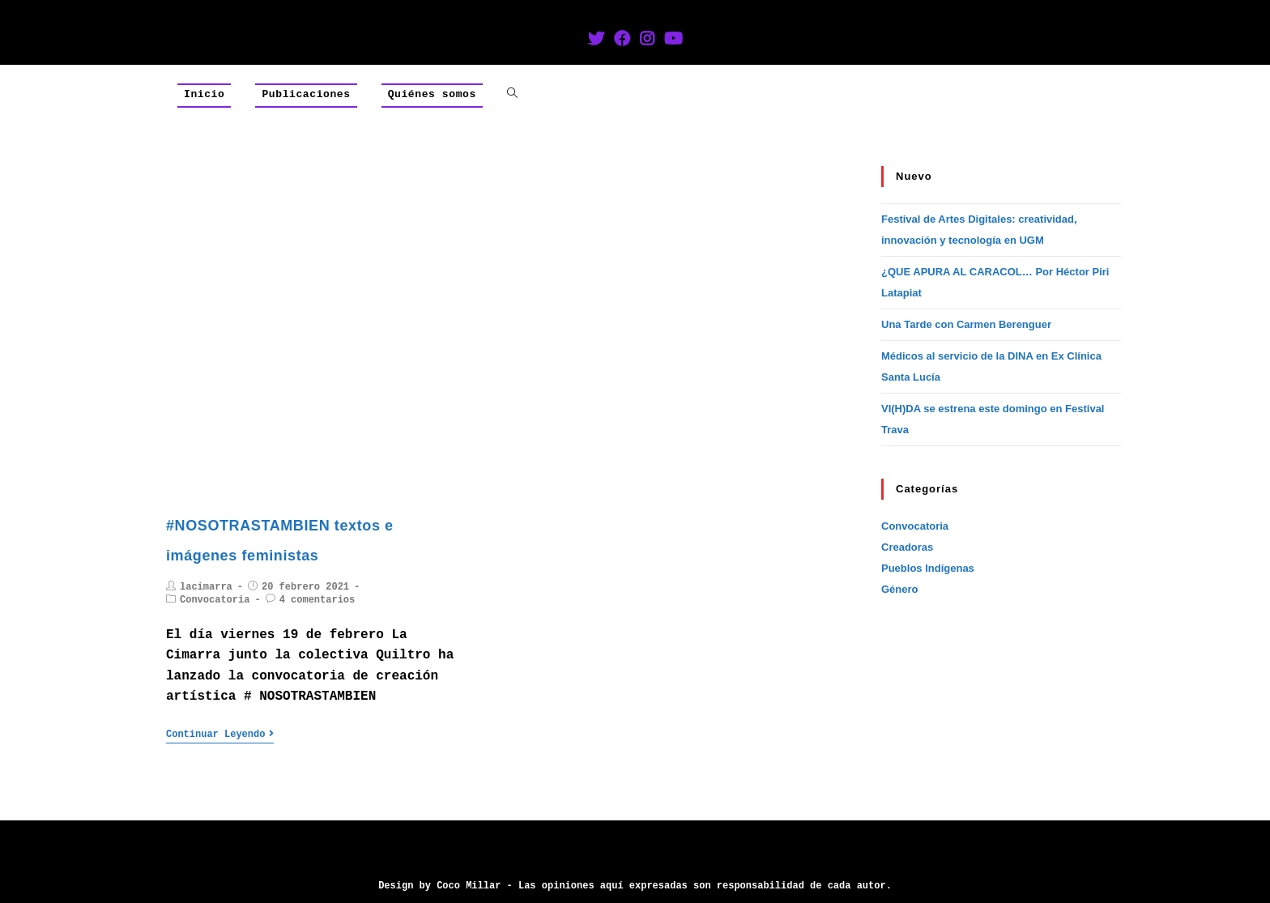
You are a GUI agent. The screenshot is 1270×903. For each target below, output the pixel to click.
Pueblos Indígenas (927, 568)
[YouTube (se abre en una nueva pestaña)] (673, 40)
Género (899, 589)
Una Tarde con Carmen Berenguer (966, 324)
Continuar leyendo (220, 734)
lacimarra (206, 587)
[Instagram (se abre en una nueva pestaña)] (647, 40)
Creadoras (907, 547)
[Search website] (512, 95)
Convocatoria (214, 600)
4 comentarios (317, 600)
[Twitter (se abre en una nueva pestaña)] (596, 40)
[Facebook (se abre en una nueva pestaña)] (622, 40)
